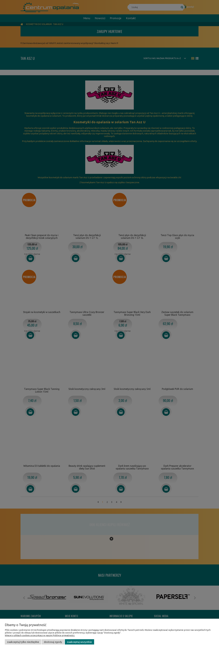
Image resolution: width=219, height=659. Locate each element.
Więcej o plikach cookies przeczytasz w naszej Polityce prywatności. (40, 635)
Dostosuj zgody (53, 641)
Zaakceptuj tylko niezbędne (23, 641)
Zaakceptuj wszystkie (79, 641)
